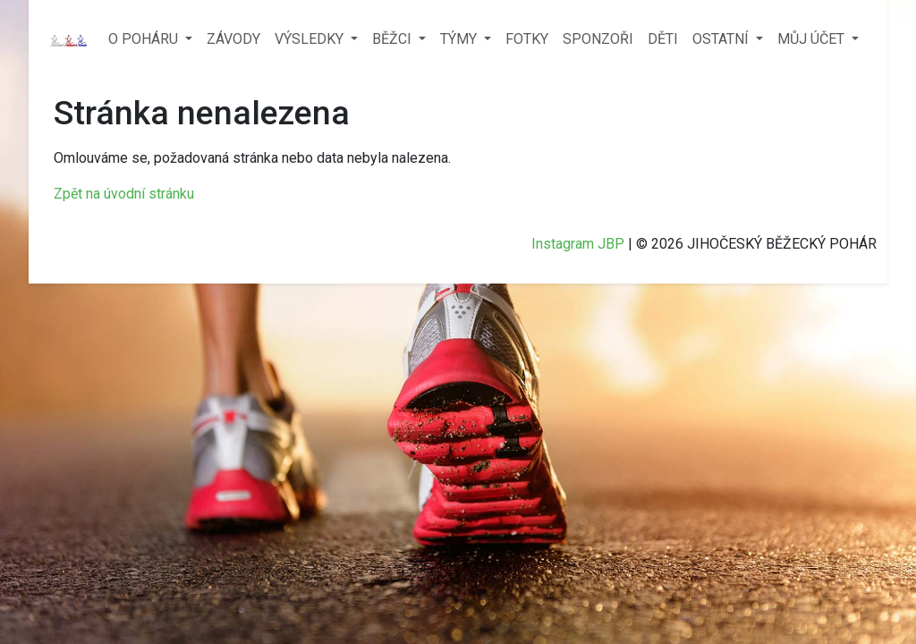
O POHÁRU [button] (145, 38)
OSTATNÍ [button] (722, 38)
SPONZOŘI (598, 38)
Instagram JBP (577, 243)
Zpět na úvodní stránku (124, 193)
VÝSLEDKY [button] (311, 38)
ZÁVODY (233, 38)
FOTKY (526, 38)
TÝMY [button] (460, 38)
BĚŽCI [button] (393, 38)
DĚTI (663, 38)
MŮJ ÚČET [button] (812, 38)
